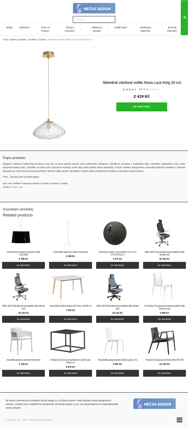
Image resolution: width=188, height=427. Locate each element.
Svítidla (42, 39)
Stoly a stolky (45, 29)
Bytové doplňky (172, 29)
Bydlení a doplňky (18, 39)
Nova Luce (17, 187)
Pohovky (25, 27)
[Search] (184, 17)
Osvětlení (120, 27)
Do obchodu (141, 107)
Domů (9, 27)
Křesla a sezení (97, 29)
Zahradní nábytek (145, 29)
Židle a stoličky (70, 29)
